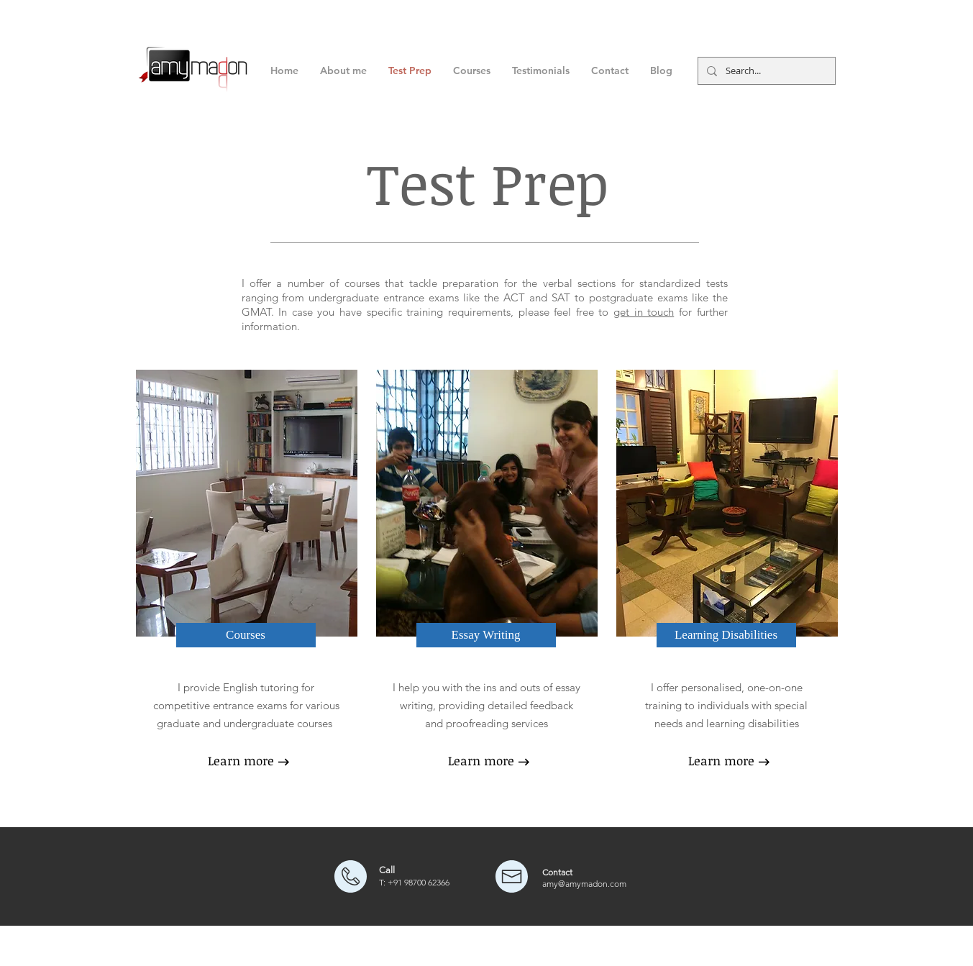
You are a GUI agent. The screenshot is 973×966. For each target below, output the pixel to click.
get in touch (643, 312)
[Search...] (765, 71)
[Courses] (246, 635)
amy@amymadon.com (584, 883)
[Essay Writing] (486, 635)
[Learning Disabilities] (726, 635)
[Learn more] (241, 761)
